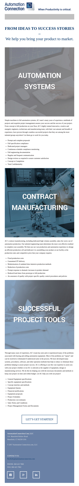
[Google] (24, 475)
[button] (39, 17)
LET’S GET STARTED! (39, 419)
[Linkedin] (37, 475)
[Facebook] (11, 475)
